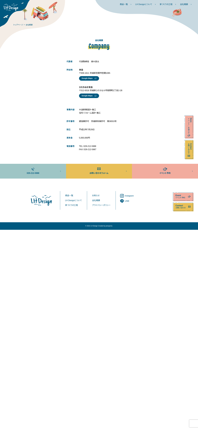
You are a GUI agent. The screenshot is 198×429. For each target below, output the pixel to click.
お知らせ (96, 195)
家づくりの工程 (168, 4)
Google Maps (89, 78)
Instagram (127, 196)
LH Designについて (146, 4)
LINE (124, 201)
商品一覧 (126, 4)
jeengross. (109, 226)
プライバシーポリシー (101, 205)
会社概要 (186, 4)
